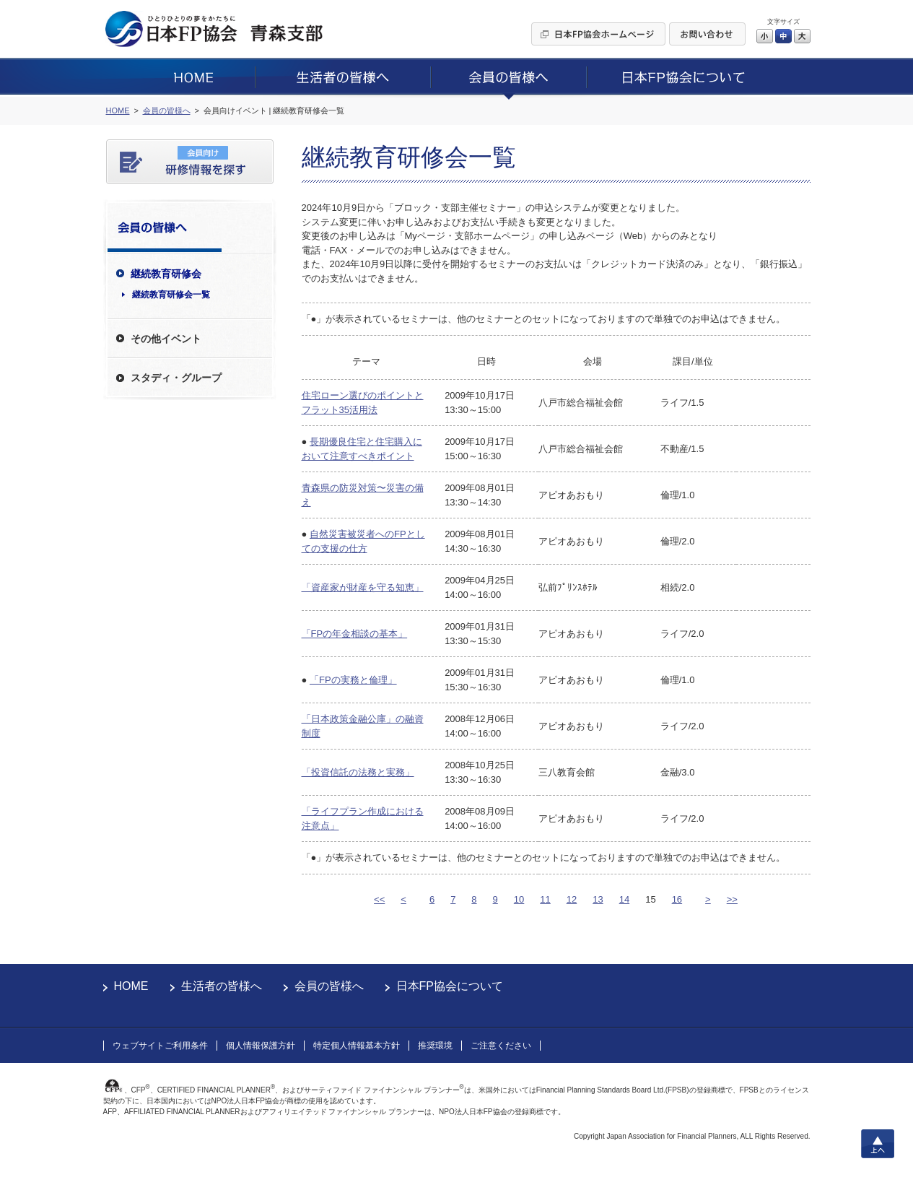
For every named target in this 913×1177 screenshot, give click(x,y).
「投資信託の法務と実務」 (358, 772)
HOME (131, 986)
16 (677, 899)
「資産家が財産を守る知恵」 (363, 587)
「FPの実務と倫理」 (353, 679)
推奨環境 (435, 1046)
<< (379, 899)
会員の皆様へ (329, 986)
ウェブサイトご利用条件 (160, 1046)
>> (732, 899)
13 (598, 899)
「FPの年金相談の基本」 (355, 633)
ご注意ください (501, 1046)
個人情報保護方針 (260, 1046)
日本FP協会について (449, 986)
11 (545, 899)
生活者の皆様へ (221, 986)
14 (624, 899)
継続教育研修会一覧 (171, 295)
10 (519, 899)
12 (572, 899)
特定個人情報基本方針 (356, 1046)
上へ (877, 1144)
